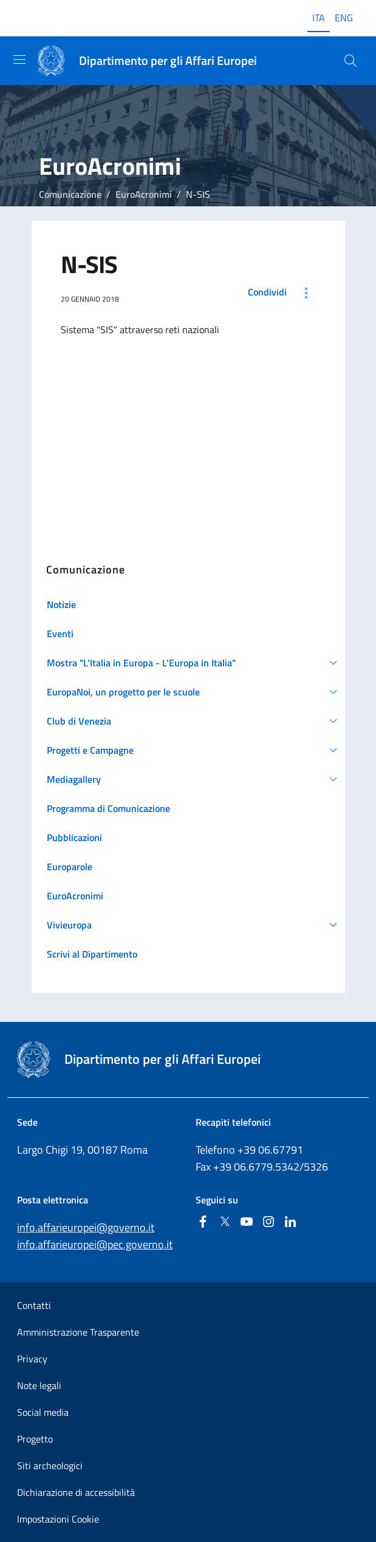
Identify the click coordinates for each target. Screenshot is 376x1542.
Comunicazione (70, 194)
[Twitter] (224, 1222)
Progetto (35, 1439)
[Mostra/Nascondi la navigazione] (19, 59)
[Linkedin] (290, 1222)
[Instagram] (268, 1222)
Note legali (39, 1385)
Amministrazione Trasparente (78, 1332)
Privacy (32, 1358)
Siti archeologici (50, 1465)
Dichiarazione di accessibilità (76, 1492)
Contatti (34, 1305)
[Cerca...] (350, 60)
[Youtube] (246, 1222)
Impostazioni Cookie (58, 1519)
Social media (43, 1412)
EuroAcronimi (143, 194)
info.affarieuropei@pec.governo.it (95, 1244)
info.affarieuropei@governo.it (85, 1227)
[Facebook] (203, 1222)
